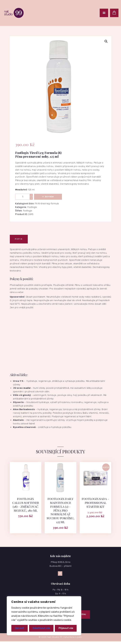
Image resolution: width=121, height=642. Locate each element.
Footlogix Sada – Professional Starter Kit (95, 503)
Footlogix (32, 207)
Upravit (19, 628)
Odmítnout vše (41, 628)
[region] (44, 615)
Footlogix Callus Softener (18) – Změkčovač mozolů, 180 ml (25, 505)
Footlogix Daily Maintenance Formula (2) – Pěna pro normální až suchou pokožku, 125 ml (60, 511)
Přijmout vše (66, 628)
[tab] (19, 239)
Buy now (49, 197)
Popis (19, 239)
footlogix (27, 210)
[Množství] (24, 197)
